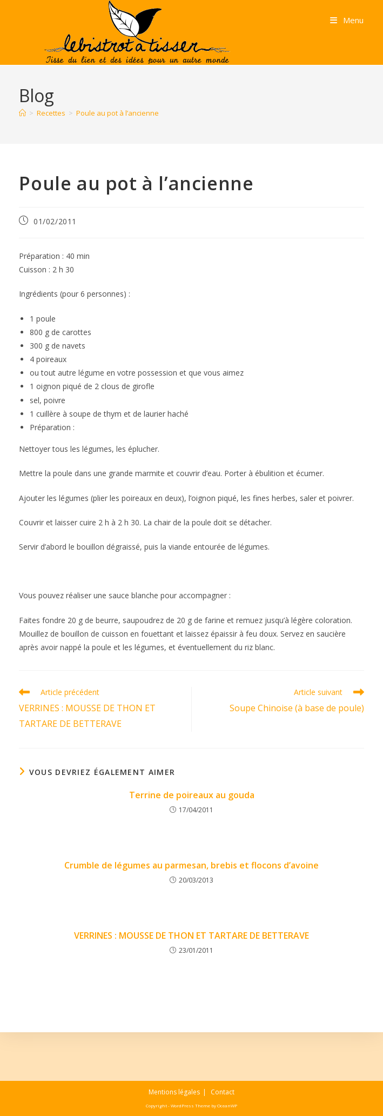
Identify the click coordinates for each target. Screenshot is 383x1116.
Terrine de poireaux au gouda (191, 795)
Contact (222, 1092)
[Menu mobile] (347, 20)
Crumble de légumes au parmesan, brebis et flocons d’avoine (191, 865)
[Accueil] (22, 113)
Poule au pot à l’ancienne (117, 113)
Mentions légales (174, 1092)
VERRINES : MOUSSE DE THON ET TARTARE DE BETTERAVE (191, 935)
